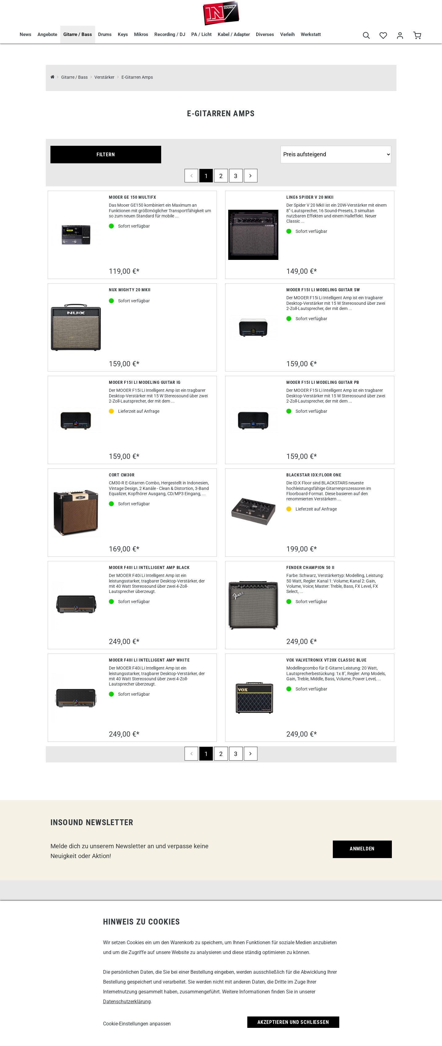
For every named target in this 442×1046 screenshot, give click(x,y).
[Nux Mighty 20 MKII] (76, 327)
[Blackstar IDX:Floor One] (253, 512)
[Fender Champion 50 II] (253, 605)
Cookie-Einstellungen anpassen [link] (137, 1024)
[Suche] (366, 36)
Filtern (106, 154)
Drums (105, 34)
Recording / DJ (169, 34)
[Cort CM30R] (76, 512)
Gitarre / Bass (77, 34)
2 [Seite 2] (221, 176)
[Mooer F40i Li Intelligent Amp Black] (76, 605)
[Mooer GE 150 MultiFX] (76, 235)
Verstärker (104, 77)
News (25, 34)
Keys (123, 34)
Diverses (265, 34)
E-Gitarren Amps (137, 77)
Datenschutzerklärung (127, 1001)
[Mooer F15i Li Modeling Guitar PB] (253, 420)
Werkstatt (311, 34)
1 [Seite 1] (206, 176)
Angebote (47, 34)
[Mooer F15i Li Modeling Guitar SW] (253, 327)
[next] (250, 175)
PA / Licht (201, 34)
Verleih (287, 34)
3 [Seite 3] (235, 176)
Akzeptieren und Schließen (293, 1022)
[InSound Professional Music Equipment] (52, 77)
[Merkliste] (383, 36)
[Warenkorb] (417, 36)
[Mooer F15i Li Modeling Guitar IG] (76, 420)
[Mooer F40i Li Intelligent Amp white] (76, 698)
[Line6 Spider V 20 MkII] (253, 235)
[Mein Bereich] (400, 36)
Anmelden (362, 849)
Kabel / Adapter (234, 34)
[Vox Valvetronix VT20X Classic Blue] (253, 698)
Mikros (141, 34)
